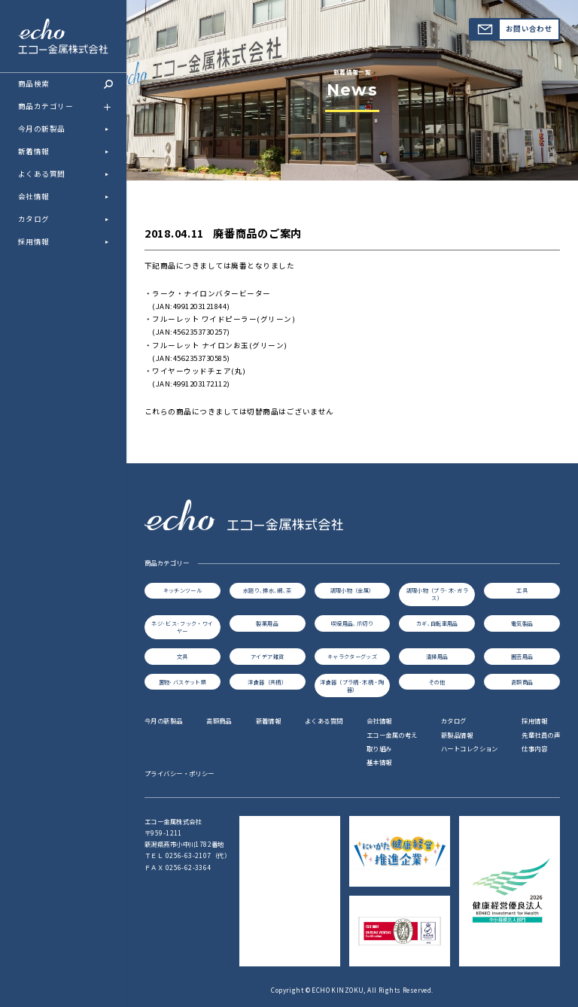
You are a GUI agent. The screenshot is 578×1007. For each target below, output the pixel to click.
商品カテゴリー (68, 107)
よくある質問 (41, 173)
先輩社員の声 (541, 734)
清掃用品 (437, 656)
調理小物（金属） (352, 590)
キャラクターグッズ (352, 656)
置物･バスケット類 (182, 682)
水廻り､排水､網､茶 (267, 590)
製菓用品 (267, 623)
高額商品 (522, 682)
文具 (182, 656)
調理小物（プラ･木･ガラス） (437, 594)
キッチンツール (182, 590)
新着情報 (34, 151)
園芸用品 (522, 656)
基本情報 (379, 761)
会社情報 (34, 196)
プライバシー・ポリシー (179, 773)
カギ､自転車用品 (437, 623)
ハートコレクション (469, 748)
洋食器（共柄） (267, 682)
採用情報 (34, 241)
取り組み (379, 748)
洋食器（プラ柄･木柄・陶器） (352, 685)
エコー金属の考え (392, 734)
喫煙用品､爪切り (352, 623)
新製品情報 (457, 734)
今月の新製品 (41, 128)
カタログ (34, 219)
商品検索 (65, 83)
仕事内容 (534, 748)
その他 (437, 682)
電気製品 (522, 623)
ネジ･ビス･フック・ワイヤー (182, 627)
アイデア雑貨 (267, 656)
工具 (522, 590)
